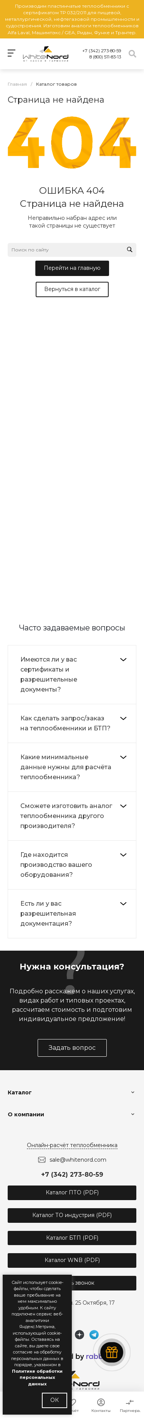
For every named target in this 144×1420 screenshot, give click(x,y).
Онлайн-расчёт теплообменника (72, 1145)
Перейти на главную (72, 267)
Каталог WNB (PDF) (72, 1260)
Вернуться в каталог (72, 289)
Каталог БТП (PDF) (72, 1237)
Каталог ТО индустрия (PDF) (72, 1215)
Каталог (20, 1092)
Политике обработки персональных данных (37, 1377)
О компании (26, 1114)
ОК (54, 1400)
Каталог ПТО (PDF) (72, 1192)
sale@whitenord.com (78, 1159)
